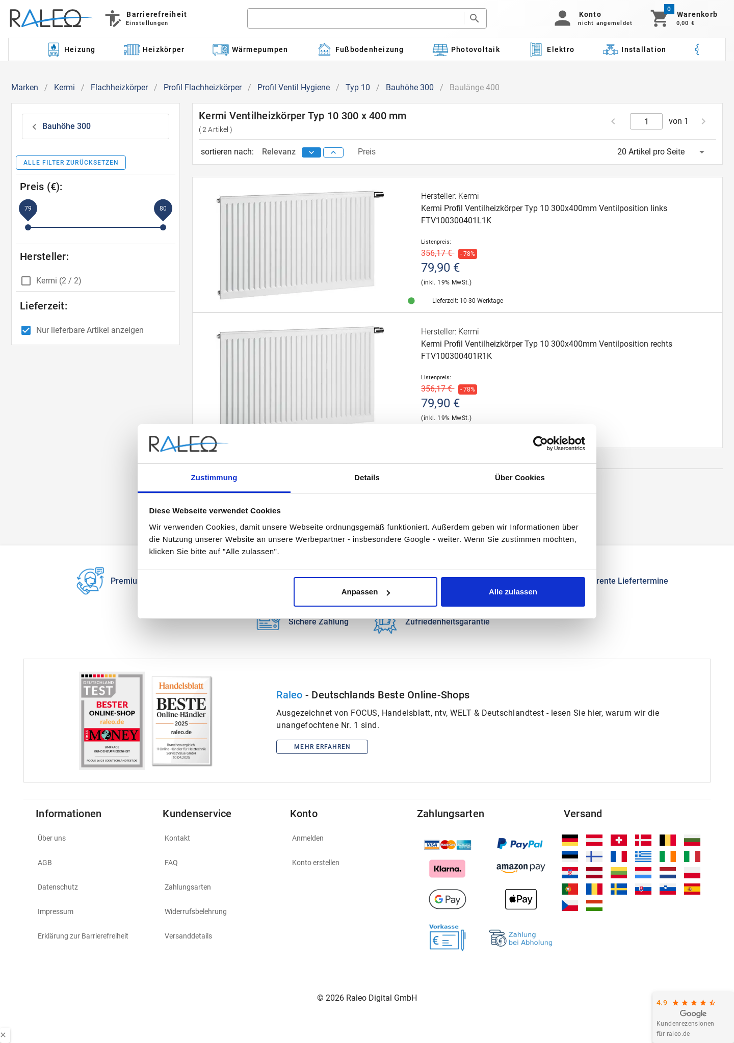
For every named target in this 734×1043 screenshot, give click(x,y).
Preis (367, 152)
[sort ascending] (333, 152)
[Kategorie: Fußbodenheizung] (360, 49)
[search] (355, 18)
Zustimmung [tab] (214, 477)
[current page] (646, 121)
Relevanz (280, 152)
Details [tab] (367, 477)
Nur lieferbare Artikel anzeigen (90, 330)
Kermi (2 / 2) (59, 280)
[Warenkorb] (683, 18)
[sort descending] (311, 152)
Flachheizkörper (119, 87)
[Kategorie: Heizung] (70, 49)
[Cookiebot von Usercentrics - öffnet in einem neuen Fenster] (540, 444)
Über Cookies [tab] (520, 477)
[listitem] (93, 838)
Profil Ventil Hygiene (293, 87)
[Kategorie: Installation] (634, 49)
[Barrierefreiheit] (145, 18)
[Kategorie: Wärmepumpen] (250, 49)
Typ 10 (358, 87)
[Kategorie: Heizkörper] (154, 49)
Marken (24, 87)
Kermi (64, 87)
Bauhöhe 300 (410, 87)
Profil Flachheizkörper (203, 87)
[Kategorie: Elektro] (551, 49)
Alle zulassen (513, 591)
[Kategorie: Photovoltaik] (466, 49)
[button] (591, 18)
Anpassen (366, 591)
